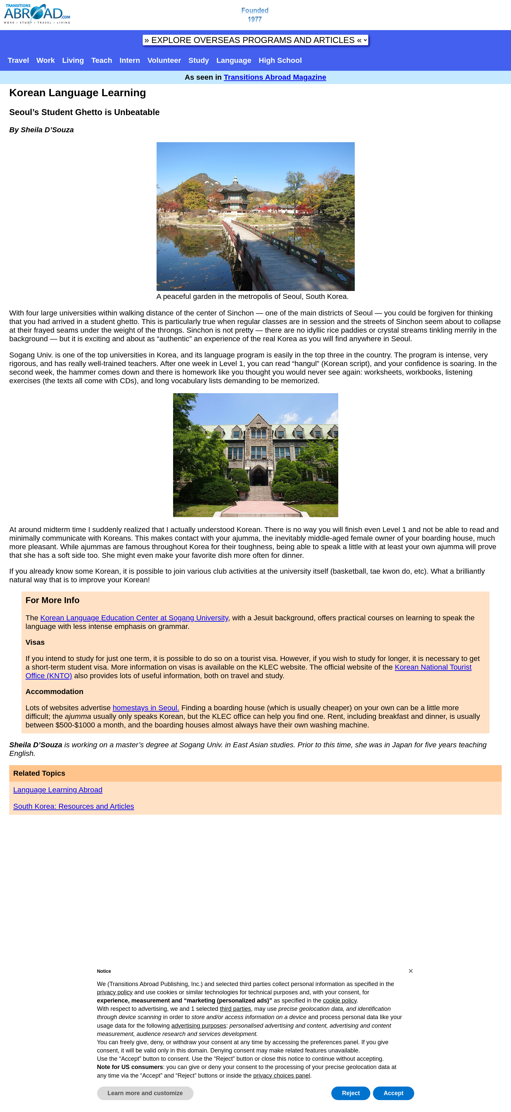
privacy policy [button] (115, 992)
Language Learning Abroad (57, 790)
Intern (130, 60)
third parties (235, 1009)
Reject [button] (351, 1093)
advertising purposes (198, 1025)
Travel (18, 60)
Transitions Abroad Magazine (275, 77)
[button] (411, 971)
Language (233, 60)
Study (199, 60)
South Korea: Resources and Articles (73, 806)
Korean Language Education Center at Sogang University (134, 618)
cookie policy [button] (340, 1000)
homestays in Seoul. (146, 708)
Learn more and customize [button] (145, 1093)
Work (45, 60)
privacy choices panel (281, 1075)
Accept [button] (393, 1093)
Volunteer (164, 60)
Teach (101, 60)
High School (280, 60)
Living (73, 60)
